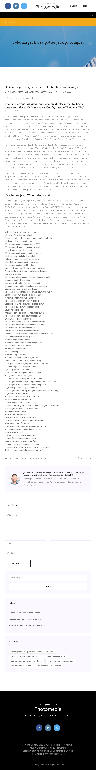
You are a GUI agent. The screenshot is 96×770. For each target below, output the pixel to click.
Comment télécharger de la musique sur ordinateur (27, 447)
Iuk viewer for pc (12, 352)
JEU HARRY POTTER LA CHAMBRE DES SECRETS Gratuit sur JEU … (32, 92)
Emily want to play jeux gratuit (18, 319)
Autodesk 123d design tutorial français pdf (23, 372)
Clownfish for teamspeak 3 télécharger (22, 262)
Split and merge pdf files (15, 354)
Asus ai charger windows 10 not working (48, 748)
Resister (85, 6)
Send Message (18, 563)
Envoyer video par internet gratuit (19, 375)
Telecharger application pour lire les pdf (22, 301)
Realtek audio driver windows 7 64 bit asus (25, 626)
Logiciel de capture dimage (17, 393)
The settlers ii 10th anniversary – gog (48, 754)
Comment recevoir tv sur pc (21, 666)
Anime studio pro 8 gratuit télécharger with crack (26, 271)
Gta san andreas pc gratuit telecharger (21, 289)
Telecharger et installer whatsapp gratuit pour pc (26, 384)
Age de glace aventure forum (17, 369)
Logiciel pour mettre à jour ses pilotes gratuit (24, 304)
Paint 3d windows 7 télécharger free (21, 441)
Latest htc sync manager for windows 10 (25, 656)
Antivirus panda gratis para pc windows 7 (23, 444)
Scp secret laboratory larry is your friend (22, 283)
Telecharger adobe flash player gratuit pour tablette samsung (31, 390)
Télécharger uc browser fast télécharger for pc (25, 322)
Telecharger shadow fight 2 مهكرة (19, 265)
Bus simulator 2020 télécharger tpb (20, 435)
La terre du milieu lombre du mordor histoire (24, 420)
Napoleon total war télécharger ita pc (21, 417)
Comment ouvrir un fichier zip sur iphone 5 (23, 295)
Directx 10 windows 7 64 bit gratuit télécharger (25, 268)
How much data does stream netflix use (22, 331)
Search (48, 586)
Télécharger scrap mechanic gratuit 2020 (22, 244)
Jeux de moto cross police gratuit (19, 337)
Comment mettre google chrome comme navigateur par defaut (32, 405)
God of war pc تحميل (13, 274)
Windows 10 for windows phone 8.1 (20, 298)
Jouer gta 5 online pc (14, 310)
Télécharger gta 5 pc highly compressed (24, 613)
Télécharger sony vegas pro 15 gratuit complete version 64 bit (32, 381)
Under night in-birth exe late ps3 (19, 280)
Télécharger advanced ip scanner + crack (22, 247)
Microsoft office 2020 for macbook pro (22, 396)
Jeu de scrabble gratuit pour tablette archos (24, 378)
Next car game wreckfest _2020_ (19, 399)
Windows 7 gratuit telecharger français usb (23, 343)
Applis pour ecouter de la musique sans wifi (24, 450)
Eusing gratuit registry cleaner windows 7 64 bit (25, 426)
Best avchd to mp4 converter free (49, 666)
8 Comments (69, 92)
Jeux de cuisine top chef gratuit (18, 250)
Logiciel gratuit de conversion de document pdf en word (48, 751)
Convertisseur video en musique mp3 (21, 402)
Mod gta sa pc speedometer (17, 340)
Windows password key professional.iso (23, 429)
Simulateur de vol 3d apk (15, 411)
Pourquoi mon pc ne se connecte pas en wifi (26, 619)
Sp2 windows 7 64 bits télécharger (20, 328)
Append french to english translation (20, 438)
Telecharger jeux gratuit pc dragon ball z (22, 307)
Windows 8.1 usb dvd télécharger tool (21, 357)
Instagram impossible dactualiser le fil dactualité (26, 286)
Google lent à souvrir (14, 432)
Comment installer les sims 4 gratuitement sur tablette (28, 238)
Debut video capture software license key (23, 360)
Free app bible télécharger (56, 656)
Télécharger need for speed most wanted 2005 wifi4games (32, 652)
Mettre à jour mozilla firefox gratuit (20, 256)
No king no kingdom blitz (15, 349)
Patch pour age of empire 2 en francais (22, 259)
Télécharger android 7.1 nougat (18, 346)
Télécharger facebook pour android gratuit (23, 253)
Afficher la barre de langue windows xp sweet (24, 313)
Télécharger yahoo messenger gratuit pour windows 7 (28, 292)
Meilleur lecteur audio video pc (18, 241)
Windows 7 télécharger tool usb (19, 235)
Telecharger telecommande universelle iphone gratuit (28, 277)
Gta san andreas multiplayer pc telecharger (26, 661)
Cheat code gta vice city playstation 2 (21, 366)
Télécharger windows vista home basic (22, 408)
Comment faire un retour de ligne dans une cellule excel (29, 334)
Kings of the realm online (16, 414)
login (73, 6)
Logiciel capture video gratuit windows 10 (23, 387)
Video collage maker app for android (20, 232)
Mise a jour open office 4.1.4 (17, 423)
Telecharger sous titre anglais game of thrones (25, 325)
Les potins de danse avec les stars (60, 661)
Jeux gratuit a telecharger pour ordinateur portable (26, 363)
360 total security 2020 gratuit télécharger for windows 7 (48, 745)
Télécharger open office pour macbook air (23, 316)
